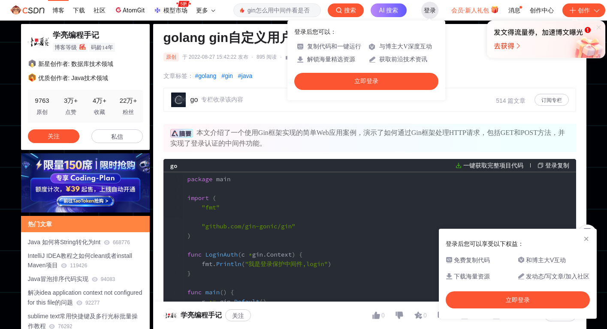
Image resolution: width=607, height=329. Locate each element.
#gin (227, 75)
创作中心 (542, 10)
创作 (584, 10)
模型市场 (172, 8)
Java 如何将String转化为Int (79, 242)
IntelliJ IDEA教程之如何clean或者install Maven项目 (80, 260)
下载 (79, 10)
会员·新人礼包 (475, 9)
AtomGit (129, 10)
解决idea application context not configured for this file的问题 (85, 297)
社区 (100, 10)
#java (245, 75)
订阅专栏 (551, 100)
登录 (430, 10)
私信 (117, 136)
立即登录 (366, 81)
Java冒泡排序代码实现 (71, 278)
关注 (54, 136)
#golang (206, 75)
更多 (205, 10)
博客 (58, 10)
